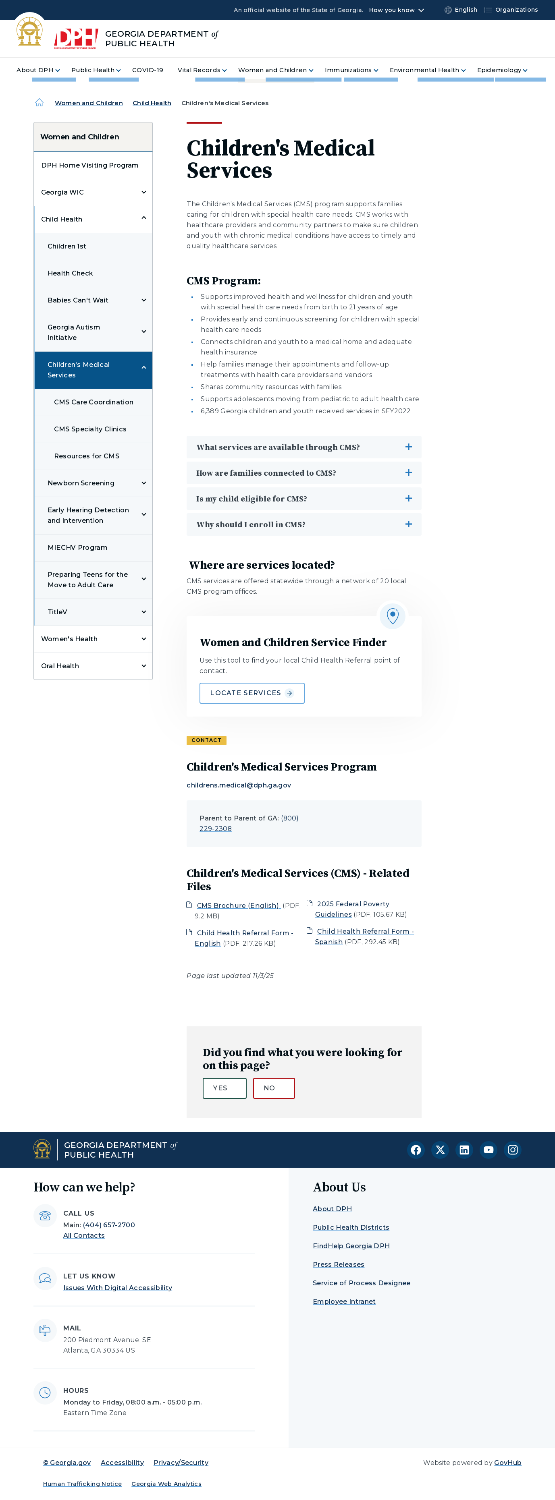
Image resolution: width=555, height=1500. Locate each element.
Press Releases (338, 1264)
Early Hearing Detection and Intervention (88, 515)
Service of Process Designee (362, 1283)
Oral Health (60, 666)
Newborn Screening (81, 483)
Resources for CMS (86, 456)
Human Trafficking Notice (82, 1484)
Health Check (71, 273)
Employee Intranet (344, 1301)
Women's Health (69, 639)
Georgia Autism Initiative (74, 332)
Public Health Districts (351, 1227)
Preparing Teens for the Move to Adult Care (88, 580)
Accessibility (122, 1463)
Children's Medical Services (79, 370)
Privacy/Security (181, 1463)
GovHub (508, 1463)
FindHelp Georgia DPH (351, 1246)
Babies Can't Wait (78, 300)
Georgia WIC (62, 192)
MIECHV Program (78, 547)
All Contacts (84, 1235)
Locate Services (252, 693)
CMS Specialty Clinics (90, 429)
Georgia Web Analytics (166, 1484)
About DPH (332, 1209)
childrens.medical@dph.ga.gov (239, 785)
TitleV (58, 612)
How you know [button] (392, 10)
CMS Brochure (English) (239, 906)
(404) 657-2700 (109, 1225)
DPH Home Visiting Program (90, 165)
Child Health (152, 103)
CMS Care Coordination (94, 402)
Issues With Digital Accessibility (118, 1288)
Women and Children (89, 103)
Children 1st (67, 246)
